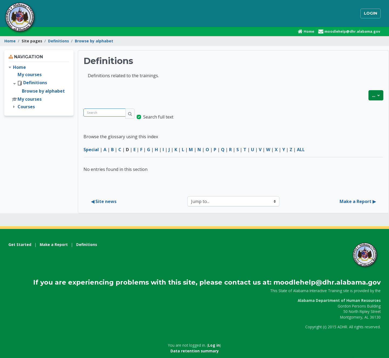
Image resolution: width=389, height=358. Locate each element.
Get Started (19, 244)
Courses (26, 107)
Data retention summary (194, 350)
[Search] (104, 113)
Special (91, 150)
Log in (214, 345)
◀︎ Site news (103, 201)
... (377, 95)
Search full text (158, 117)
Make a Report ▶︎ (358, 201)
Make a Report (54, 244)
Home (10, 40)
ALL (301, 150)
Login (370, 13)
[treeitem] (39, 87)
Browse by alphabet (94, 40)
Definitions (58, 40)
